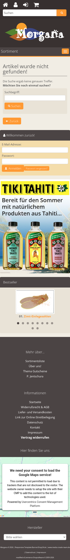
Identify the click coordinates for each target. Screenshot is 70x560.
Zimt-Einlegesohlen (37, 316)
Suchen (14, 106)
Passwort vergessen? (36, 168)
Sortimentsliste (35, 361)
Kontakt (35, 427)
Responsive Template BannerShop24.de (30, 547)
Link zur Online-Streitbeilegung (35, 417)
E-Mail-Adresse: (11, 144)
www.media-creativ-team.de (59, 547)
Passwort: (8, 155)
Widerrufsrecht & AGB (35, 407)
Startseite (35, 402)
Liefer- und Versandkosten (35, 412)
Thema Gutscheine (35, 371)
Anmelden (13, 168)
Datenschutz (35, 422)
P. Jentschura (35, 376)
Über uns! (35, 366)
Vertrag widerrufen (35, 437)
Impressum (35, 432)
